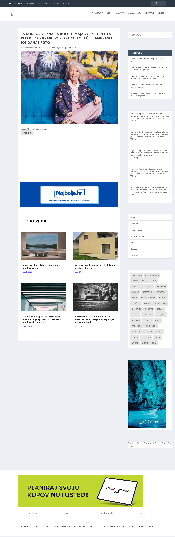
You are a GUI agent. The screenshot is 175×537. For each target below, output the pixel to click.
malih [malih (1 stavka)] (135, 299)
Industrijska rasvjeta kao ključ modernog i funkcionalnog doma (149, 70)
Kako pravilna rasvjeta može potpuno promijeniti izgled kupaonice (147, 79)
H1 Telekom (47, 528)
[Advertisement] (69, 160)
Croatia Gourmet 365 (72, 528)
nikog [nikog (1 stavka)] (147, 305)
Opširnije (26, 135)
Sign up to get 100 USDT (141, 152)
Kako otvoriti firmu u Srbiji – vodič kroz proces (148, 61)
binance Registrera (138, 115)
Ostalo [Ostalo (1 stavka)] (160, 311)
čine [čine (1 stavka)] (154, 344)
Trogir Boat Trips (151, 445)
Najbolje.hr (25, 528)
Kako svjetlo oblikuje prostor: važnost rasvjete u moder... (47, 3)
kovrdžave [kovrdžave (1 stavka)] (161, 294)
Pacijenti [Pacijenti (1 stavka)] (160, 316)
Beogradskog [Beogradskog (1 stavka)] (152, 277)
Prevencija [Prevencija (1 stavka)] (137, 328)
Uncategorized (58, 49)
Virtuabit (84, 528)
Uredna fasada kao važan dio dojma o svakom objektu (147, 96)
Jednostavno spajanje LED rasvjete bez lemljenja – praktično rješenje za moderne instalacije (42, 321)
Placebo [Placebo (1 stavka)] (136, 322)
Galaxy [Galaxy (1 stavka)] (149, 288)
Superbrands (58, 528)
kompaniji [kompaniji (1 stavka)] (147, 294)
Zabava (120, 15)
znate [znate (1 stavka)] (145, 344)
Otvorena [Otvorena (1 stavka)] (148, 316)
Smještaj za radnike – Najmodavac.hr (120, 528)
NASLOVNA (97, 15)
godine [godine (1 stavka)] (135, 294)
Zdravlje (149, 15)
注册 (132, 189)
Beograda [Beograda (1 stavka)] (137, 277)
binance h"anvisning (139, 170)
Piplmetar (101, 528)
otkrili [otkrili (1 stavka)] (135, 316)
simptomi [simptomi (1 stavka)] (136, 333)
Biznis (161, 15)
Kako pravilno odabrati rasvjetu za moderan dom (146, 87)
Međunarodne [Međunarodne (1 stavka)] (148, 299)
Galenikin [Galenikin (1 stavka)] (161, 288)
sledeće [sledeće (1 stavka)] (148, 333)
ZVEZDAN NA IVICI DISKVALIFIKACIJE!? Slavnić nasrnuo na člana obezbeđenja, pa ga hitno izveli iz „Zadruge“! (149, 156)
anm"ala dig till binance (141, 134)
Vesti (109, 15)
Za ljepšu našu (36, 528)
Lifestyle (134, 225)
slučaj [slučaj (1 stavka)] (159, 333)
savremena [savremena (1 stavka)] (151, 328)
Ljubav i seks (134, 15)
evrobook (33, 49)
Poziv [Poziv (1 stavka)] (158, 322)
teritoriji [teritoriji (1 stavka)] (146, 339)
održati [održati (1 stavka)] (149, 311)
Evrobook (92, 528)
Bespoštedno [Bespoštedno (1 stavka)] (138, 282)
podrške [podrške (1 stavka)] (148, 322)
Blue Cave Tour (134, 445)
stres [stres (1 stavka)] (135, 339)
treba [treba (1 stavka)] (157, 339)
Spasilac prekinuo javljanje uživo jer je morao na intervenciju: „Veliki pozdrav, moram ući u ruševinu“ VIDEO (149, 119)
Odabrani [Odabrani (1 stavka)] (136, 311)
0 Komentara (71, 49)
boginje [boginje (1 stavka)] (152, 282)
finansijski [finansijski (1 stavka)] (137, 288)
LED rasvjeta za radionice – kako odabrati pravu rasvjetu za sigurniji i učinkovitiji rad (94, 321)
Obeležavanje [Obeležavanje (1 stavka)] (160, 305)
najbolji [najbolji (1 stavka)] (163, 299)
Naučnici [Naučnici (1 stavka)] (136, 305)
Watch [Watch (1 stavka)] (135, 344)
